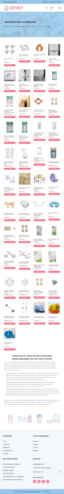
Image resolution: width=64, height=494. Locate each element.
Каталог (11, 26)
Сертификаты (7, 450)
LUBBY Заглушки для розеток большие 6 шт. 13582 (9, 162)
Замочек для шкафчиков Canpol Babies (24, 188)
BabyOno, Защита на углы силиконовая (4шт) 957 (39, 110)
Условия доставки (9, 467)
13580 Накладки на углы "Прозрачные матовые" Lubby (9, 137)
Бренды (35, 450)
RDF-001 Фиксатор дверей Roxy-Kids (39, 55)
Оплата (58, 2)
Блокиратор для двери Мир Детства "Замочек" (54, 265)
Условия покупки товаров (11, 464)
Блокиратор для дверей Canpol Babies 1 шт (24, 110)
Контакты (45, 2)
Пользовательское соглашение (13, 476)
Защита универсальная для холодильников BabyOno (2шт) (39, 214)
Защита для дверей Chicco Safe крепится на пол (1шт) (39, 240)
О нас (4, 441)
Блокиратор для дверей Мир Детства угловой (24, 262)
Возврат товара (8, 470)
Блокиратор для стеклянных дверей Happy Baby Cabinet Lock (39, 291)
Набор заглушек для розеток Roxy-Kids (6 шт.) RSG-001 (9, 236)
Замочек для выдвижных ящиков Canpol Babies (54, 162)
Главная (5, 26)
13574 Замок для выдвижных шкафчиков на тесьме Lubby (24, 137)
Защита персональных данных (12, 479)
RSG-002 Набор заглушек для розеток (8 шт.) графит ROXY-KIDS (39, 134)
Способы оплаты (8, 473)
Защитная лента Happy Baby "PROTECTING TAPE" (24, 214)
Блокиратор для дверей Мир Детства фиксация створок (9, 262)
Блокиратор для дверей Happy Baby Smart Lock (9, 317)
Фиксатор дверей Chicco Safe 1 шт (54, 239)
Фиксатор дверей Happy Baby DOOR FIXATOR (9, 214)
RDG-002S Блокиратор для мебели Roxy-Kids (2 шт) (24, 236)
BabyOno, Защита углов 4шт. (9, 59)
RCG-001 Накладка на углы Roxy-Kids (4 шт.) (24, 55)
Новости (35, 441)
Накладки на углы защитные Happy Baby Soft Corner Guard (53, 291)
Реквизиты (52, 2)
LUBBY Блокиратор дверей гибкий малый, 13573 (24, 162)
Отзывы (35, 444)
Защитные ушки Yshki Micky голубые (9, 343)
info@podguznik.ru (12, 2)
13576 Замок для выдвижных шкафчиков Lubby (54, 59)
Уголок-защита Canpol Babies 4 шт (53, 187)
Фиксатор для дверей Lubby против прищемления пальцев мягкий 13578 (9, 111)
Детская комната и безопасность (25, 26)
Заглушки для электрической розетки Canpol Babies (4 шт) (9, 188)
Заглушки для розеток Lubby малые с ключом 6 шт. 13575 (9, 85)
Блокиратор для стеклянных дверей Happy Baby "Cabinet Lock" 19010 (53, 111)
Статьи (35, 447)
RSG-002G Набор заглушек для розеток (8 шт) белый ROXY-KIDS (54, 134)
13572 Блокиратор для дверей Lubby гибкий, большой (38, 85)
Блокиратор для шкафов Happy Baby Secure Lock (24, 317)
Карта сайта (26, 491)
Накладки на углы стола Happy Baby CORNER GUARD (9, 291)
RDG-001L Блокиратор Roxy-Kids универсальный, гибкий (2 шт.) (39, 159)
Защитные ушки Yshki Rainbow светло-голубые (39, 317)
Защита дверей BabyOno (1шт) (54, 213)
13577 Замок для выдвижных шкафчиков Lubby (24, 85)
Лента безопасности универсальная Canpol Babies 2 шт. (39, 188)
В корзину (10, 65)
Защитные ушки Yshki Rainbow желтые (53, 317)
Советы (5, 453)
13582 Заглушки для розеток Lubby (53, 85)
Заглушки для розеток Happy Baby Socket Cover (24, 291)
